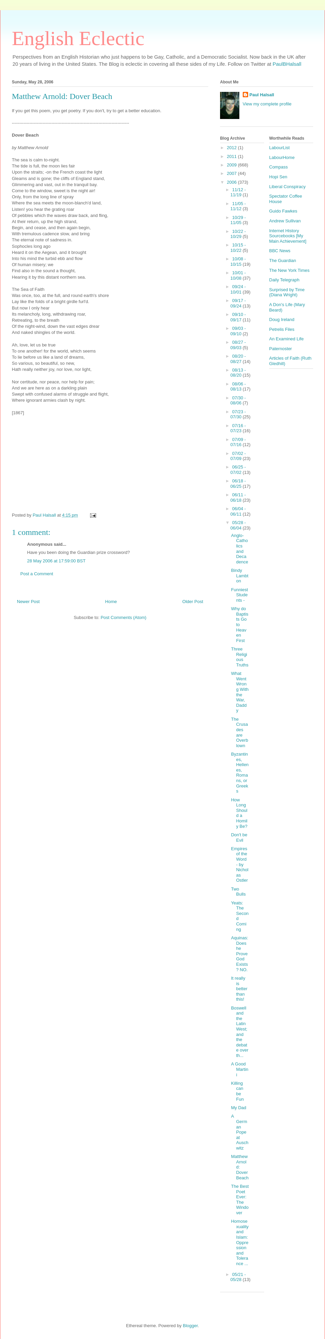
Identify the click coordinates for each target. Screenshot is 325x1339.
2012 (232, 147)
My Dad (238, 1107)
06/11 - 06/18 (238, 497)
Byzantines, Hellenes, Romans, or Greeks (239, 773)
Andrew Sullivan (285, 220)
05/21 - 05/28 (238, 1277)
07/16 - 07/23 (238, 428)
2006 (232, 182)
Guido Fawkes (283, 211)
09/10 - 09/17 (238, 317)
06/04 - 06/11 (238, 511)
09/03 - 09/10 (238, 331)
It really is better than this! (239, 989)
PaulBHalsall (287, 64)
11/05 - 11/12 (238, 206)
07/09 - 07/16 (238, 442)
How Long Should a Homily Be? (239, 813)
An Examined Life (286, 338)
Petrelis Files (281, 329)
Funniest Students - (239, 595)
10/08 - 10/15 (238, 261)
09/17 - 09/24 (238, 303)
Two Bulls (238, 891)
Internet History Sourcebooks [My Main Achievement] (287, 236)
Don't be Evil (239, 837)
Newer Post (28, 601)
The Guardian (282, 260)
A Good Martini (239, 1069)
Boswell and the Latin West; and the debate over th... (239, 1031)
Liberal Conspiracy (287, 186)
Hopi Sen (278, 176)
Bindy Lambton (239, 575)
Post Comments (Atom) (123, 617)
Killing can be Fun (237, 1091)
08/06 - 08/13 (238, 386)
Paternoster (280, 348)
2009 (232, 164)
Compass (278, 166)
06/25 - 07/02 (238, 469)
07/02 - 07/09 (238, 456)
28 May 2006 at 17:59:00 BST (56, 560)
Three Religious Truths (239, 656)
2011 (232, 156)
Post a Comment (36, 573)
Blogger (190, 1325)
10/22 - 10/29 (238, 234)
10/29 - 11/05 (238, 220)
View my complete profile (267, 103)
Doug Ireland (281, 319)
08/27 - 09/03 (238, 345)
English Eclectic (78, 38)
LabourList (279, 147)
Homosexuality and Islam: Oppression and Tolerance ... (239, 1242)
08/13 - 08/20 (238, 372)
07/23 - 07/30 (238, 414)
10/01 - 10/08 (238, 275)
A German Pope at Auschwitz (239, 1132)
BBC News (279, 250)
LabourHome (282, 157)
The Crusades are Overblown (239, 732)
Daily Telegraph (284, 279)
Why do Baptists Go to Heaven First (239, 624)
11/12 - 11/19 (238, 192)
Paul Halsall (262, 94)
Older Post (192, 601)
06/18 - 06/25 (238, 483)
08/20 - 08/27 (238, 359)
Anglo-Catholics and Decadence (239, 548)
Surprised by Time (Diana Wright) (287, 292)
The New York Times (289, 270)
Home (111, 601)
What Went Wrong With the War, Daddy (239, 692)
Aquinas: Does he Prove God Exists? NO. (239, 953)
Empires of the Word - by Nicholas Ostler (239, 864)
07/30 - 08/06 (238, 400)
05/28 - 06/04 (238, 525)
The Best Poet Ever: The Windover (239, 1199)
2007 (232, 173)
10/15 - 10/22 (238, 247)
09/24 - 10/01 (238, 289)
